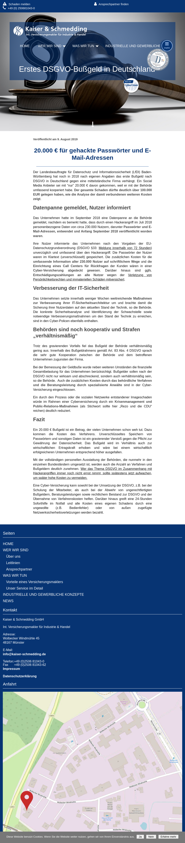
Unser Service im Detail (24, 588)
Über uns (13, 556)
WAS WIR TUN (83, 46)
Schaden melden (16, 4)
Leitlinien (13, 563)
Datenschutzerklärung (20, 676)
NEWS (8, 601)
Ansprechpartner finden (111, 4)
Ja (140, 836)
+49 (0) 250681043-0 (19, 8)
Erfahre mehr (168, 836)
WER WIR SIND (49, 46)
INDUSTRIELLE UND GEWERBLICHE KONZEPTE (142, 46)
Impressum (11, 668)
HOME (25, 46)
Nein (151, 836)
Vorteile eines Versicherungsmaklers (34, 582)
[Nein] (180, 837)
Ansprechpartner (19, 569)
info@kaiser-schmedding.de (24, 654)
